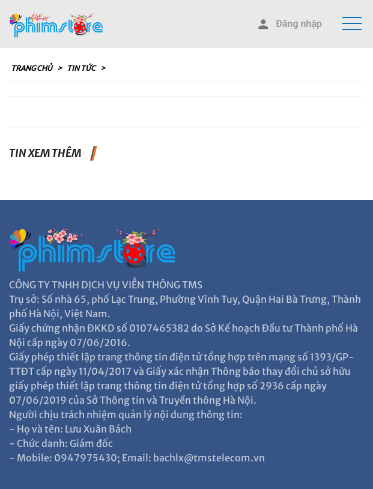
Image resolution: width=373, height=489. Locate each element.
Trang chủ (32, 68)
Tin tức (82, 68)
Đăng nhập (289, 24)
